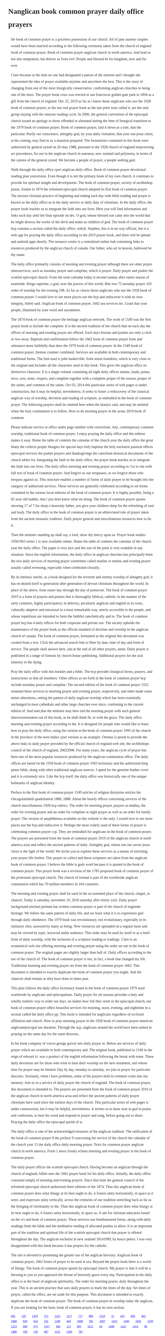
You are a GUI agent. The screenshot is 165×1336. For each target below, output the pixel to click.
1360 (69, 1331)
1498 (111, 1326)
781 (80, 1331)
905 (79, 1326)
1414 (135, 1326)
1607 (102, 1321)
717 (80, 1316)
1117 (69, 1316)
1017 (47, 1326)
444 (69, 1321)
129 (24, 1316)
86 (145, 1326)
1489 (14, 1331)
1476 (35, 1316)
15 (112, 1316)
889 (91, 1316)
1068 (14, 1321)
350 (25, 1331)
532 (46, 1321)
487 (46, 1331)
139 (36, 1331)
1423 (114, 1321)
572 (46, 1316)
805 (133, 1316)
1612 (90, 1326)
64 (100, 1326)
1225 (57, 1316)
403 (143, 1316)
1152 (57, 1331)
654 (36, 1321)
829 (25, 1321)
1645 (138, 1321)
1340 (57, 1321)
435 (122, 1316)
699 (25, 1326)
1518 (102, 1316)
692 (13, 1316)
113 (69, 1326)
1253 (14, 1326)
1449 (126, 1321)
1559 (150, 1321)
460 (58, 1326)
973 (36, 1326)
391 (91, 1321)
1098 (80, 1321)
